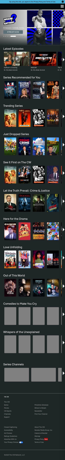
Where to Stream (40, 408)
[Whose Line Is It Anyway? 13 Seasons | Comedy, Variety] (32, 28)
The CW (4, 6)
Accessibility (8, 430)
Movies (6, 408)
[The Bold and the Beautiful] (43, 374)
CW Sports (7, 411)
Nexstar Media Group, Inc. (43, 430)
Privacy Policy (38, 2)
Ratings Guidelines (10, 436)
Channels (7, 414)
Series (6, 405)
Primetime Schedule (41, 405)
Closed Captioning (10, 427)
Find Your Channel (41, 414)
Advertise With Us (10, 439)
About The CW (40, 427)
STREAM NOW (13, 32)
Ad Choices (8, 433)
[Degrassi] (16, 374)
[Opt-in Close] (63, 2)
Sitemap (37, 436)
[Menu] (62, 6)
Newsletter (38, 411)
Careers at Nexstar (41, 433)
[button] (64, 60)
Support (7, 417)
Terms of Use (50, 2)
